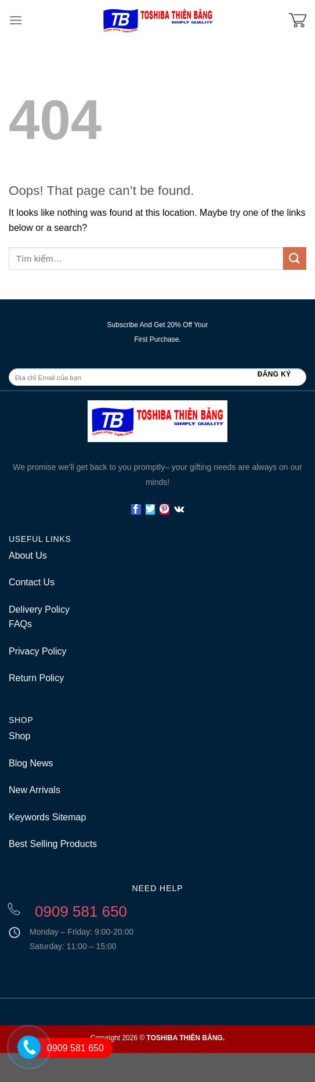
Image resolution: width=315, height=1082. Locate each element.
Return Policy (36, 678)
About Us (28, 555)
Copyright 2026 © (157, 1038)
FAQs (20, 624)
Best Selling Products (53, 844)
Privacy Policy (38, 651)
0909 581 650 (75, 1048)
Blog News (31, 763)
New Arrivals (34, 790)
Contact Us (32, 582)
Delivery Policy (39, 609)
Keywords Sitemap (47, 817)
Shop (19, 736)
